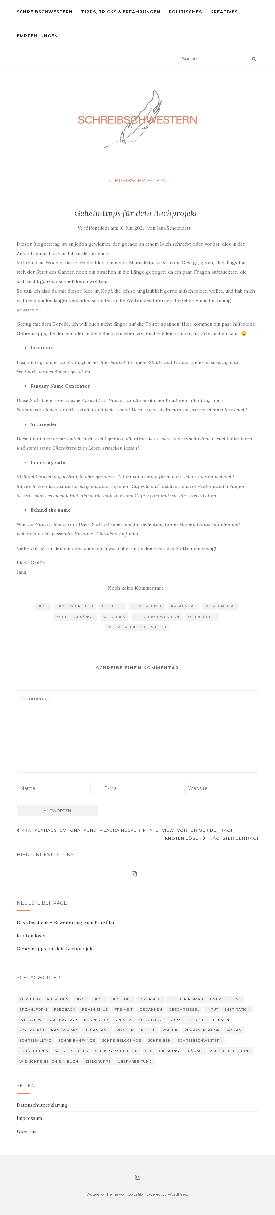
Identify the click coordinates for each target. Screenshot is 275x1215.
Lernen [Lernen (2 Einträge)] (221, 1020)
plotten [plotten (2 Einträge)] (125, 1030)
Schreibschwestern (45, 11)
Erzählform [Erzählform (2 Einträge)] (33, 1009)
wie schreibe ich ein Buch (136, 627)
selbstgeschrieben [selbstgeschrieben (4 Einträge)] (116, 1051)
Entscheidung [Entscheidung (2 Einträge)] (226, 999)
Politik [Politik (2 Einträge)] (170, 1030)
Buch (43, 606)
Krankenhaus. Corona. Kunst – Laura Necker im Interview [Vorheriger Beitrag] (124, 830)
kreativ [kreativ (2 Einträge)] (123, 1020)
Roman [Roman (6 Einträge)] (234, 1030)
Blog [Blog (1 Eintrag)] (81, 999)
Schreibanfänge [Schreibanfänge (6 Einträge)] (76, 1040)
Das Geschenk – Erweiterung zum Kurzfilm (65, 922)
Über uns (27, 1131)
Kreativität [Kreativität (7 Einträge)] (150, 1020)
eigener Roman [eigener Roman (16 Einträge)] (186, 999)
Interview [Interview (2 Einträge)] (30, 1020)
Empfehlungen (37, 35)
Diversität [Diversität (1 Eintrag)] (150, 999)
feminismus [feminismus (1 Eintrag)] (95, 1009)
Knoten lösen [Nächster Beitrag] (211, 838)
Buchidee (112, 606)
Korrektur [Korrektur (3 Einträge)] (96, 1020)
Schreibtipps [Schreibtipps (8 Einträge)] (33, 1051)
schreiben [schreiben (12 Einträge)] (159, 1040)
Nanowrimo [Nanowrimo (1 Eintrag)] (64, 1030)
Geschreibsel (147, 606)
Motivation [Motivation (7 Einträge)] (31, 1030)
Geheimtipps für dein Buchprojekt (55, 949)
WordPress (178, 1194)
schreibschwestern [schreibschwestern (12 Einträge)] (200, 1040)
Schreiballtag (221, 606)
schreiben (114, 617)
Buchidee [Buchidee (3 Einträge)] (121, 999)
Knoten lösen (32, 936)
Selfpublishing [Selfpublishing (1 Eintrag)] (162, 1051)
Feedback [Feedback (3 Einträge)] (64, 1009)
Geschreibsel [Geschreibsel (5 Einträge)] (184, 1009)
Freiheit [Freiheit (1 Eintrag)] (124, 1009)
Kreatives (224, 11)
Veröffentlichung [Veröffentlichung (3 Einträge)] (231, 1051)
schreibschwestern (156, 617)
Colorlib (135, 1194)
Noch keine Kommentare (136, 588)
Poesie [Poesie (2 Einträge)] (148, 1030)
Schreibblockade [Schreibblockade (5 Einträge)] (121, 1040)
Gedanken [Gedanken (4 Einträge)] (151, 1009)
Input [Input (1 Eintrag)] (212, 1009)
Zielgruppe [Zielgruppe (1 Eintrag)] (98, 1061)
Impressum (29, 1118)
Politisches (185, 11)
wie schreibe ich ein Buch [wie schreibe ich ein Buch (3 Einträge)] (48, 1061)
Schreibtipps (202, 617)
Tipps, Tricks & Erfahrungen (120, 11)
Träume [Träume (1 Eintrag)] (194, 1051)
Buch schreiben (75, 606)
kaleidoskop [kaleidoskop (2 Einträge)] (63, 1020)
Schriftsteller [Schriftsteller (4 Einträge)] (71, 1051)
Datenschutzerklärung (42, 1105)
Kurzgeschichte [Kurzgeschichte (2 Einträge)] (188, 1020)
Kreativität (183, 606)
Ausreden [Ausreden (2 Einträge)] (58, 999)
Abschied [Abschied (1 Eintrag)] (29, 999)
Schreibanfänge (75, 617)
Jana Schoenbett (174, 228)
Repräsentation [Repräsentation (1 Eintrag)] (202, 1030)
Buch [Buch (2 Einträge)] (99, 999)
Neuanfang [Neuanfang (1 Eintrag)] (97, 1030)
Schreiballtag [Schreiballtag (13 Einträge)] (35, 1040)
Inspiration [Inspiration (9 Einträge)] (238, 1009)
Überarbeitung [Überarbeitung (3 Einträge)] (135, 1061)
